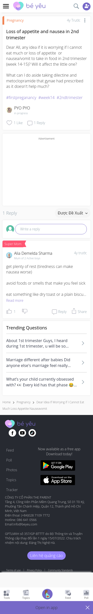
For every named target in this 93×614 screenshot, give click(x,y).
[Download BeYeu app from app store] (58, 480)
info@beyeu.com (25, 524)
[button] (46, 607)
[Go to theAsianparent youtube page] (22, 433)
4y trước (80, 253)
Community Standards (60, 570)
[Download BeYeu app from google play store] (58, 466)
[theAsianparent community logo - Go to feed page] (29, 7)
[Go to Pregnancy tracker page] (47, 595)
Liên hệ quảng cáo (46, 555)
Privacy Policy (34, 570)
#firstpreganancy (21, 97)
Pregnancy (15, 20)
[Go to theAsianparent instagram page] (32, 433)
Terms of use (13, 570)
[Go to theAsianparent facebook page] (12, 433)
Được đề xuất (73, 213)
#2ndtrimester (70, 97)
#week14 (46, 97)
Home (6, 402)
